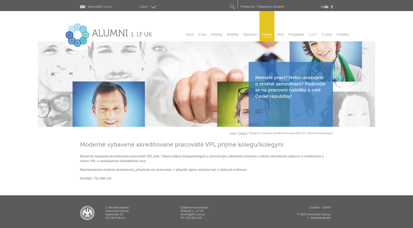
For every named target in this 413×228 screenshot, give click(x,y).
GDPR (326, 207)
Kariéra (242, 133)
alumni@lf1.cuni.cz (100, 6)
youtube (324, 6)
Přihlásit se (247, 6)
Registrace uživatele (271, 6)
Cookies (314, 207)
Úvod (233, 133)
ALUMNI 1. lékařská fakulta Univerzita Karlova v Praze (87, 213)
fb (332, 6)
